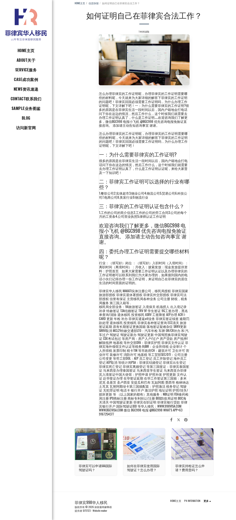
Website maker (100, 510)
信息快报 (94, 3)
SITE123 (87, 510)
